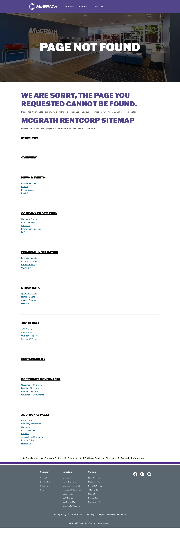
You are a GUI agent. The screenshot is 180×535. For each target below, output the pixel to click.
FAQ (23, 239)
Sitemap (25, 441)
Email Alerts (27, 200)
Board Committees (30, 398)
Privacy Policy (28, 447)
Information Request (31, 236)
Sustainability (131, 16)
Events (24, 194)
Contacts (25, 233)
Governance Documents (33, 402)
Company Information (58, 16)
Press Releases (29, 190)
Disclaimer (26, 451)
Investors (29, 145)
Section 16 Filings (30, 346)
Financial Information (82, 16)
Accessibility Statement (33, 444)
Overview (20, 16)
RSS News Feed (29, 437)
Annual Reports (29, 340)
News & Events (36, 16)
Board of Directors (30, 395)
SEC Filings (115, 16)
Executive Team (29, 229)
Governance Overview (32, 392)
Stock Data (101, 16)
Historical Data (28, 304)
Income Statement (30, 268)
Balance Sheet (28, 272)
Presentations (28, 197)
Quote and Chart (29, 301)
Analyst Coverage (30, 307)
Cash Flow (26, 275)
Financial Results (30, 265)
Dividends (26, 311)
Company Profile (29, 226)
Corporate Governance (152, 16)
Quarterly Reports (30, 343)
